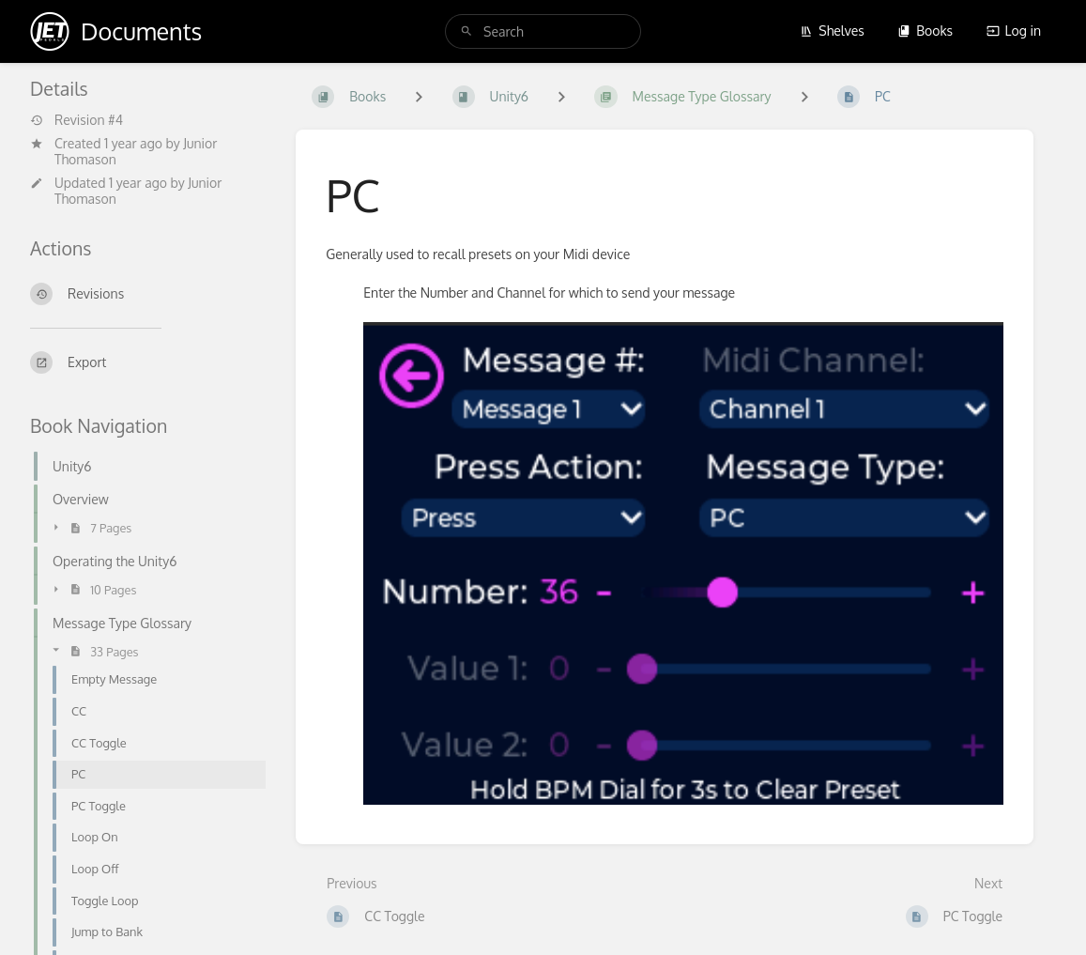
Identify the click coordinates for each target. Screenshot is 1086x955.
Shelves (832, 31)
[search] (543, 31)
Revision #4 (76, 120)
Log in (1014, 31)
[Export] (148, 362)
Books (925, 31)
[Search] (466, 31)
